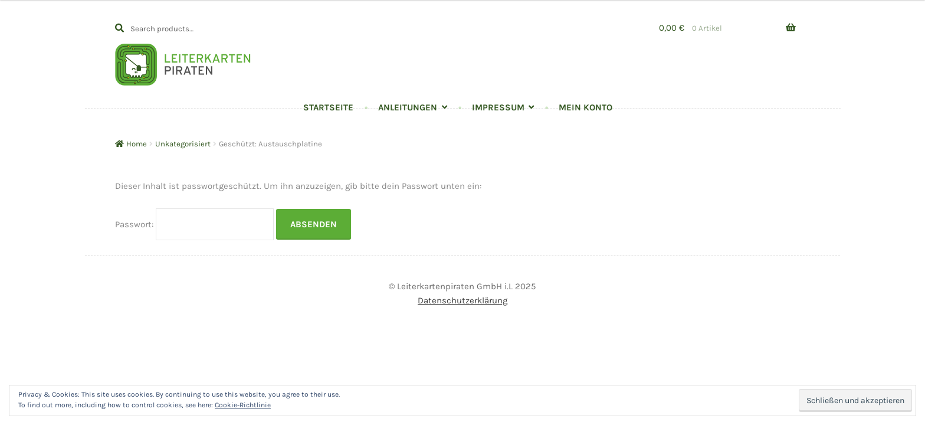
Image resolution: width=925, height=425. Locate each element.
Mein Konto (585, 107)
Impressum (498, 107)
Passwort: (194, 224)
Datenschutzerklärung (462, 300)
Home (136, 143)
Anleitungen (407, 107)
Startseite (328, 107)
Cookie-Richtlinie (243, 405)
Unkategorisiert (183, 143)
